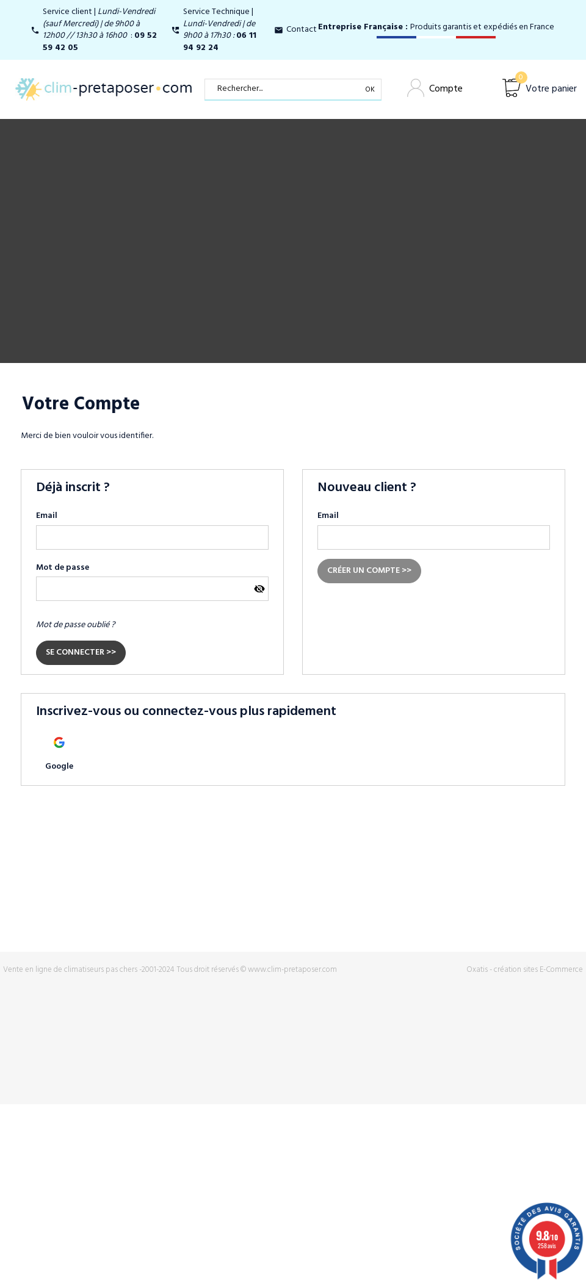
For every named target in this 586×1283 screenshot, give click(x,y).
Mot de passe (62, 568)
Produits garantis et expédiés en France (436, 27)
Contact (301, 30)
